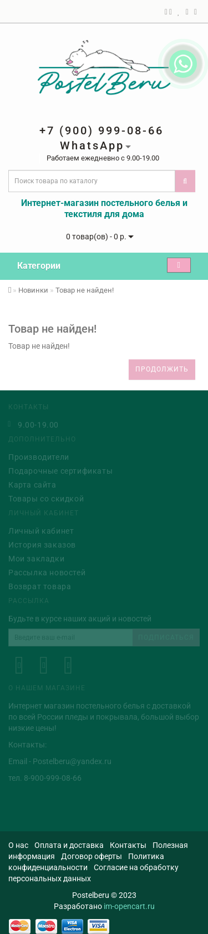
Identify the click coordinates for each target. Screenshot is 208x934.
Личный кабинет (41, 529)
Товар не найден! (84, 290)
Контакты (128, 845)
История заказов (42, 543)
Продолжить (162, 369)
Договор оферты (91, 856)
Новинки (33, 290)
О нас (18, 845)
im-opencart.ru (129, 906)
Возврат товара (39, 585)
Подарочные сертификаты (60, 469)
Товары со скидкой (46, 497)
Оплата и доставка (69, 845)
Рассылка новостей (46, 571)
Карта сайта (32, 483)
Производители (38, 455)
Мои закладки (36, 557)
